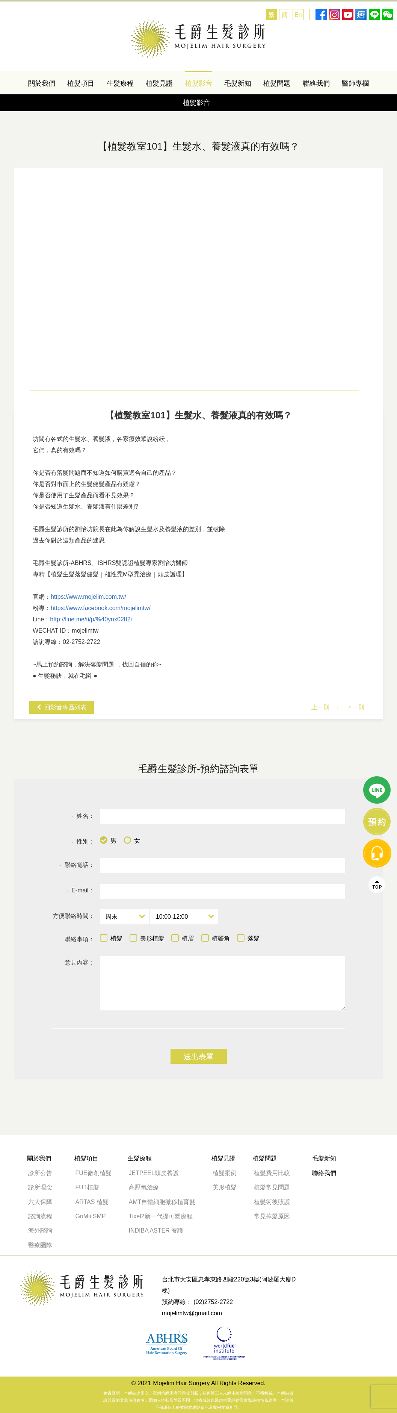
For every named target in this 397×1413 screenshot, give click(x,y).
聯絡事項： (80, 939)
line (377, 547)
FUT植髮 (87, 1187)
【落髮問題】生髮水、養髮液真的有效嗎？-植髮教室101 (198, 39)
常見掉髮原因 (272, 1216)
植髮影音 (198, 83)
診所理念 (40, 1187)
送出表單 (199, 1057)
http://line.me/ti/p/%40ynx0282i (91, 619)
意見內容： (80, 962)
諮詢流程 (40, 1216)
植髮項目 (80, 83)
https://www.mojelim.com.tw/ (88, 597)
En (298, 15)
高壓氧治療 (144, 1187)
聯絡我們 (316, 83)
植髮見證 (159, 83)
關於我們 (41, 83)
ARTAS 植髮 (92, 1202)
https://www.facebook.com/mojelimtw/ (101, 608)
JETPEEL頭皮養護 (154, 1173)
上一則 (320, 707)
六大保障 (40, 1202)
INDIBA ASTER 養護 (156, 1230)
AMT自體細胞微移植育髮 (162, 1202)
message (377, 610)
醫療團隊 (40, 1245)
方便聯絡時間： (74, 916)
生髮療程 (120, 83)
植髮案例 (225, 1173)
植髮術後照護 (272, 1202)
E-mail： (80, 891)
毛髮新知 (237, 83)
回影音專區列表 (65, 707)
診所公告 (40, 1173)
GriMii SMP (90, 1216)
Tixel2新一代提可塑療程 (161, 1216)
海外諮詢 (43, 1230)
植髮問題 (276, 83)
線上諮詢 (377, 579)
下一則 (355, 707)
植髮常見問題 (272, 1187)
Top (377, 642)
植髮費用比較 (272, 1173)
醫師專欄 (355, 83)
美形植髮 (225, 1187)
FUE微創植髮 (93, 1173)
